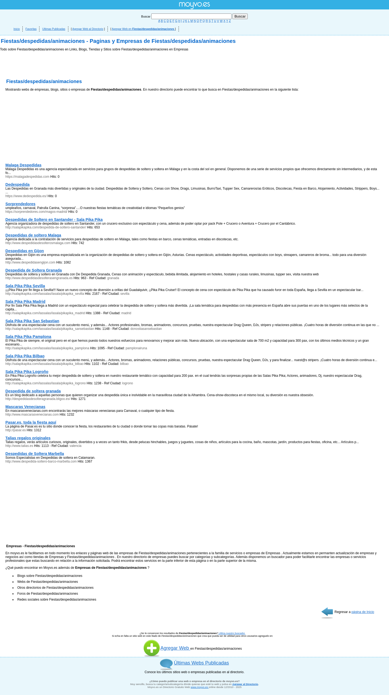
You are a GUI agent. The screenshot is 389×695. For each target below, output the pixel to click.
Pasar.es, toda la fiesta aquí (30, 422)
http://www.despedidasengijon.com (30, 262)
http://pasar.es (15, 430)
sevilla (124, 294)
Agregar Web (166, 648)
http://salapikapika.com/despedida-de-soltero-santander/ (45, 227)
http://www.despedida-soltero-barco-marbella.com (41, 461)
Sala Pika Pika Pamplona (28, 336)
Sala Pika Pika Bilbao (25, 356)
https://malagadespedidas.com (27, 177)
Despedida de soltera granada (33, 391)
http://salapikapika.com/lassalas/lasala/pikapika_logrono (45, 383)
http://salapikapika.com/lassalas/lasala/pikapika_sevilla (44, 294)
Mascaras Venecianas (25, 407)
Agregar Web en (143, 29)
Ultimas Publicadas (53, 29)
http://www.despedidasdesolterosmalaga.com (38, 243)
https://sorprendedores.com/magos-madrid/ (36, 212)
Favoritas (30, 29)
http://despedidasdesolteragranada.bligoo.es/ (37, 399)
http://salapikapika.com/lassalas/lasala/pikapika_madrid (45, 313)
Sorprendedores (20, 204)
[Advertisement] (45, 128)
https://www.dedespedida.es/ (26, 196)
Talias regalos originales (28, 438)
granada (113, 278)
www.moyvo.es (200, 687)
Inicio (17, 29)
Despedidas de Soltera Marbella (34, 453)
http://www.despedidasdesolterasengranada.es (39, 278)
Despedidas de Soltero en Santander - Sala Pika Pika (54, 219)
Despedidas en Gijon (24, 251)
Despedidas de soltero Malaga (33, 235)
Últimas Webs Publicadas (201, 663)
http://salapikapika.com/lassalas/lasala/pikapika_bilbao (44, 364)
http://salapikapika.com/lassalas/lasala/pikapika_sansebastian (49, 329)
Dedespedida (17, 184)
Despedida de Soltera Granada (33, 270)
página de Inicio (362, 612)
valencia (75, 446)
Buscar (186, 16)
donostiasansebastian (146, 329)
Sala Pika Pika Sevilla (25, 286)
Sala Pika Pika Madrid (25, 301)
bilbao (124, 364)
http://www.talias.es (19, 446)
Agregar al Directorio (245, 684)
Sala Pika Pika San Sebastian (32, 321)
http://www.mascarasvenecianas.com (32, 414)
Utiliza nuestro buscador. (231, 633)
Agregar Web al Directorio (87, 29)
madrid (126, 313)
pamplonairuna (136, 348)
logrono (127, 383)
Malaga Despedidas (23, 165)
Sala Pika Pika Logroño (26, 371)
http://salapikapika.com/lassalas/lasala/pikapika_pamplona (47, 348)
